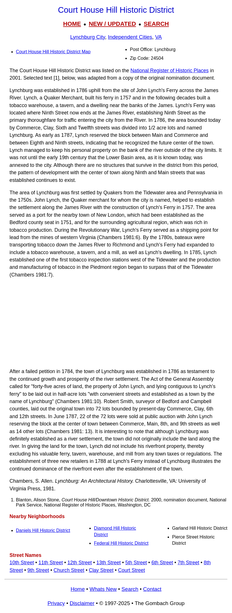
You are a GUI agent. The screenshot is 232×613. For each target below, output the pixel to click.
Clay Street (101, 570)
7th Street (188, 562)
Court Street (131, 570)
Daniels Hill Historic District (43, 530)
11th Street (51, 562)
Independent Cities (130, 37)
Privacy (56, 603)
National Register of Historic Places (169, 70)
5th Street (136, 562)
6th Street (162, 562)
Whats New (103, 589)
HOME (72, 23)
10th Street (22, 562)
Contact (152, 589)
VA (158, 37)
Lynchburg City (87, 37)
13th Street (108, 562)
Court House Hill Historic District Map (53, 51)
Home (78, 589)
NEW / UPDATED (112, 23)
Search (129, 589)
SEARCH (156, 23)
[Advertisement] (116, 323)
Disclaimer (82, 603)
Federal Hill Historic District (121, 543)
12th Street (80, 562)
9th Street (38, 570)
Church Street (69, 570)
